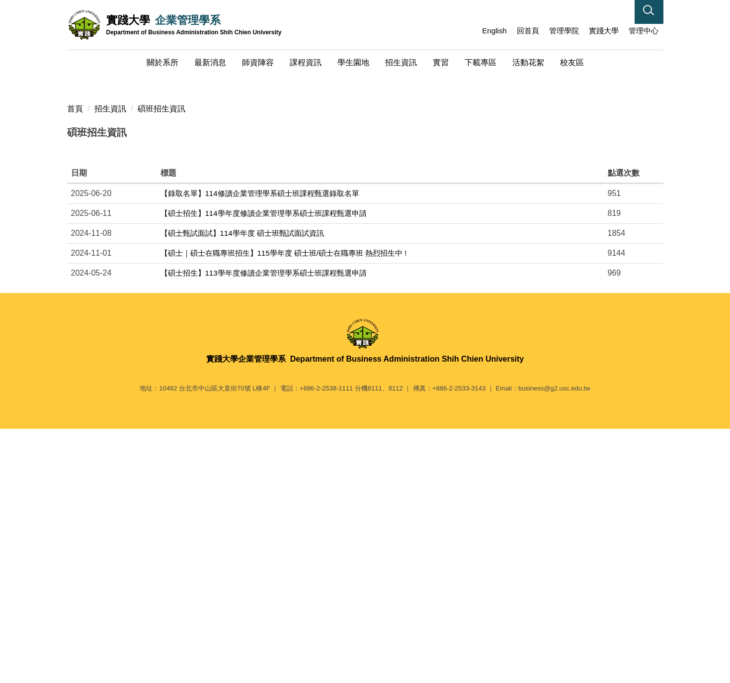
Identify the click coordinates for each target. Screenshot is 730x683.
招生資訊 (110, 357)
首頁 (75, 357)
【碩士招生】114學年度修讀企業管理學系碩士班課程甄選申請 (264, 462)
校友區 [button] (572, 62)
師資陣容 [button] (258, 62)
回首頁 (528, 30)
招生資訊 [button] (401, 62)
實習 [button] (441, 62)
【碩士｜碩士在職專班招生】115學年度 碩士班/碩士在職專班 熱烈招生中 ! (284, 502)
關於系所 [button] (162, 62)
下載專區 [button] (480, 62)
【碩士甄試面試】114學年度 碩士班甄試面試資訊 (242, 482)
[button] (649, 12)
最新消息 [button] (210, 62)
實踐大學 (604, 30)
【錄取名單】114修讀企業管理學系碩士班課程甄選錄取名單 (260, 442)
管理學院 (564, 30)
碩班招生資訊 (161, 357)
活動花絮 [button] (528, 62)
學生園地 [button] (353, 62)
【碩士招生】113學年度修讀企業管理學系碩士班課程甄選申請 (264, 522)
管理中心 (643, 30)
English (494, 30)
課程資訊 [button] (306, 62)
